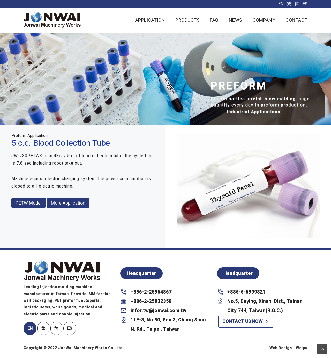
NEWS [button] (235, 20)
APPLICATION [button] (150, 20)
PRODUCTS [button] (187, 20)
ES (305, 3)
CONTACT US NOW (246, 321)
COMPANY (264, 20)
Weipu (301, 348)
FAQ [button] (214, 20)
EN (280, 3)
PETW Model (29, 203)
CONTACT (296, 20)
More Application (68, 203)
